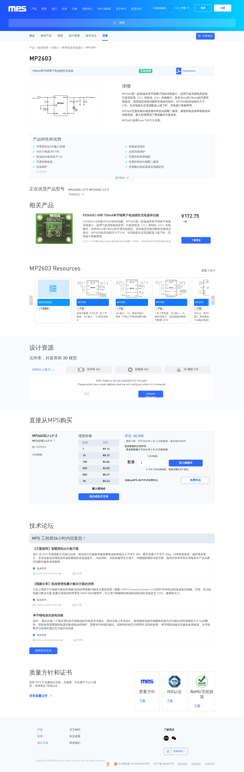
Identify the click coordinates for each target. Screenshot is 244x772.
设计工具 (42, 743)
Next (213, 300)
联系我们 (74, 743)
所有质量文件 (40, 695)
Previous (31, 300)
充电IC (55, 48)
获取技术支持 (43, 650)
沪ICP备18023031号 (164, 764)
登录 (203, 8)
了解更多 (196, 240)
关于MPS (74, 730)
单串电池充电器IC (73, 48)
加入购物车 (185, 463)
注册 (222, 8)
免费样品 (195, 480)
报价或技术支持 (98, 496)
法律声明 (210, 764)
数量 (131, 462)
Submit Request (151, 395)
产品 (32, 48)
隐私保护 (182, 764)
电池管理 (43, 48)
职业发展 (74, 736)
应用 (40, 736)
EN (176, 8)
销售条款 (196, 764)
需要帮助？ (174, 751)
